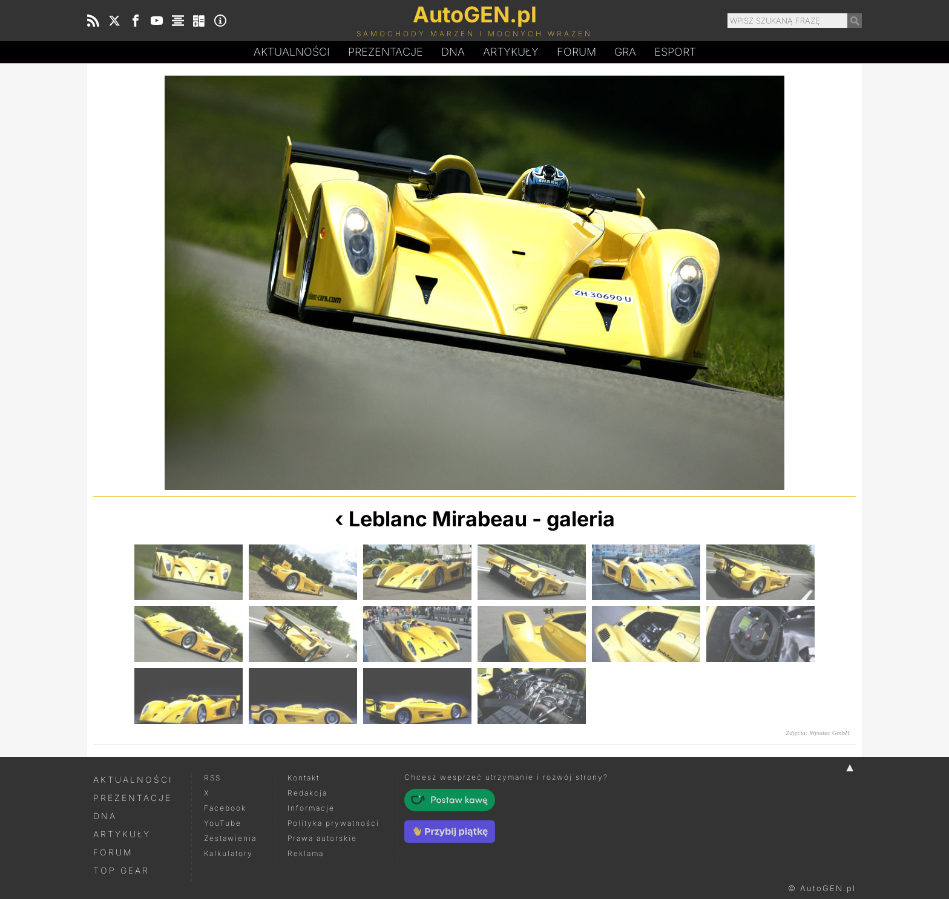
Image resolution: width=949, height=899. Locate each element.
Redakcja (307, 792)
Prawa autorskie (322, 838)
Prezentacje (385, 51)
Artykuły (511, 51)
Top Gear (121, 870)
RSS (212, 777)
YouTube (222, 823)
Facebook (225, 807)
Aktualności (292, 51)
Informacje (311, 807)
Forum (576, 51)
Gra (625, 51)
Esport (675, 51)
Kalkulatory (228, 853)
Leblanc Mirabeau (438, 518)
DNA (105, 816)
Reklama (305, 853)
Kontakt (303, 777)
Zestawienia (230, 838)
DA (453, 52)
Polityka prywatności (333, 823)
